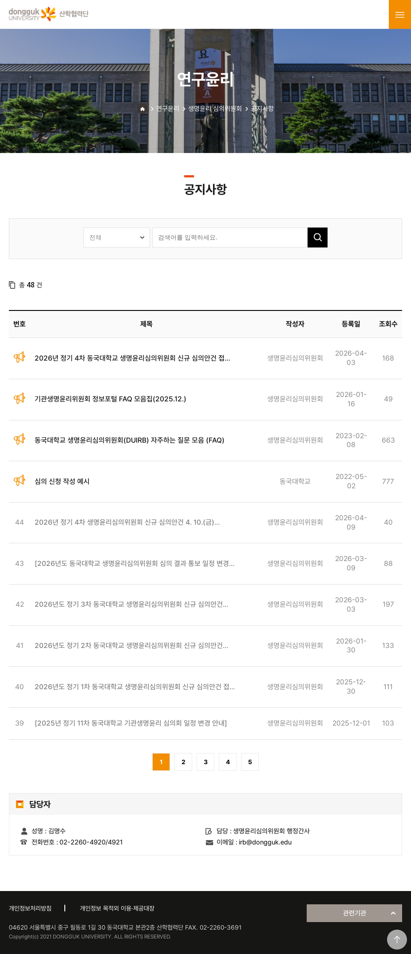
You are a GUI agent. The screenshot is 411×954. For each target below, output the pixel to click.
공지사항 (262, 109)
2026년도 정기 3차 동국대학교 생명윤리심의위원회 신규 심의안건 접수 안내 (129, 604)
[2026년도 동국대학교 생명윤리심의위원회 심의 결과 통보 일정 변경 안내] (132, 564)
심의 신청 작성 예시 (62, 481)
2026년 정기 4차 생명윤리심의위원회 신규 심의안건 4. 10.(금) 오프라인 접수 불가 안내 (124, 522)
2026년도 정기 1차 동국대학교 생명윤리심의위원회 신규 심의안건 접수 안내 (135, 687)
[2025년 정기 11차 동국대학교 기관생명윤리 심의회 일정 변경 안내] (131, 723)
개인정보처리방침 (30, 908)
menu (399, 14)
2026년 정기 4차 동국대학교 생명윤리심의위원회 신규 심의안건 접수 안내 (133, 358)
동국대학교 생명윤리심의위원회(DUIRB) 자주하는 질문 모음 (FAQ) (130, 440)
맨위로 (397, 940)
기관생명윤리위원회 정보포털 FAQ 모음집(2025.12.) (110, 399)
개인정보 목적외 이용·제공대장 (117, 908)
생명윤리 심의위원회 (215, 109)
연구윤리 (167, 109)
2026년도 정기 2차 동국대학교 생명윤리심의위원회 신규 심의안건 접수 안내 (129, 646)
